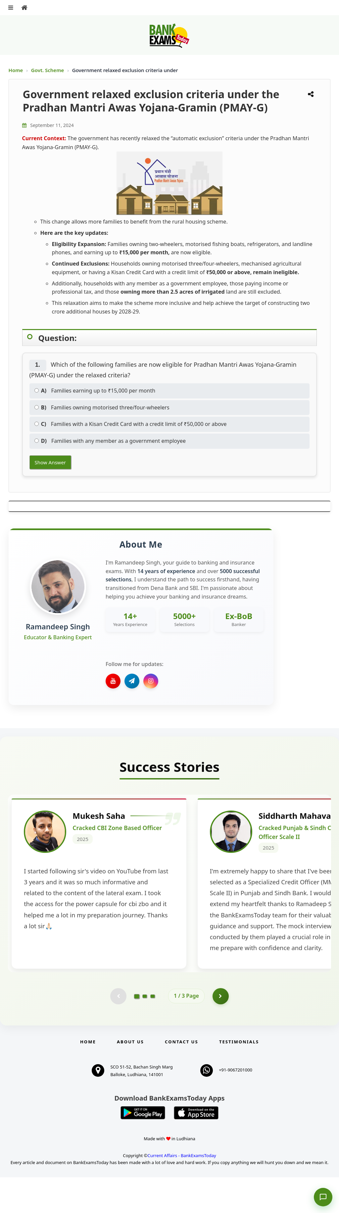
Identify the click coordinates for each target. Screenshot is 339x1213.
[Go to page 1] (137, 1031)
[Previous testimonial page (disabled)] (118, 1032)
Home (16, 70)
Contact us (181, 1077)
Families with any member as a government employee (110, 440)
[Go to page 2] (144, 1032)
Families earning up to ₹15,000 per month (95, 390)
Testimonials (239, 1077)
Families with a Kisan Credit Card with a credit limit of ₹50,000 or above (130, 424)
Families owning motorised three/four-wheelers (102, 407)
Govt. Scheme (48, 70)
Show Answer (50, 462)
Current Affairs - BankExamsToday (181, 1191)
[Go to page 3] (152, 1032)
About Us (130, 1077)
